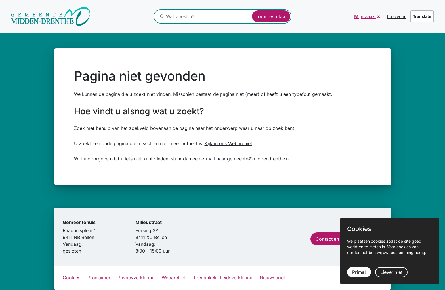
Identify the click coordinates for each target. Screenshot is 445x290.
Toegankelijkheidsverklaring (223, 277)
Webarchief (174, 277)
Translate (422, 16)
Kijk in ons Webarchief (228, 143)
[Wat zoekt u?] (196, 16)
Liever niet (391, 272)
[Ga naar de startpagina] (50, 16)
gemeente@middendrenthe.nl (258, 159)
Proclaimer (98, 277)
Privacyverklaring (136, 277)
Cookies (71, 277)
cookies (378, 241)
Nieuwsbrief (272, 277)
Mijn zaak (365, 16)
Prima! (359, 272)
